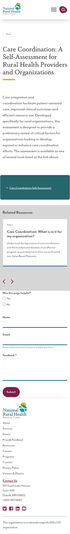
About (6, 423)
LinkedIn (18, 509)
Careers (7, 451)
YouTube (24, 509)
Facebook (11, 509)
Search (63, 9)
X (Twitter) (5, 509)
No (8, 304)
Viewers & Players (13, 473)
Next (12, 281)
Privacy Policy (11, 468)
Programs (8, 456)
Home (8, 34)
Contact (7, 462)
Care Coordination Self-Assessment (30, 188)
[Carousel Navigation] (35, 282)
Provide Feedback (13, 440)
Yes (9, 298)
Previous (4, 281)
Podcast (31, 509)
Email (6, 334)
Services (7, 428)
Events (6, 434)
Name (6, 317)
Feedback (15, 356)
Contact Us (10, 480)
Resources (9, 445)
